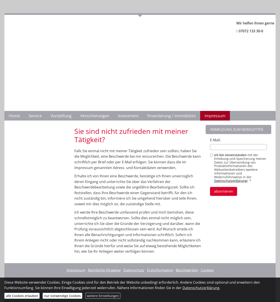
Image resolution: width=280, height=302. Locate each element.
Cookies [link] (207, 270)
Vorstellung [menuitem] (61, 115)
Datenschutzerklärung (230, 181)
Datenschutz (133, 270)
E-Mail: (215, 140)
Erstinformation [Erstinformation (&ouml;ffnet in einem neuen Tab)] (160, 270)
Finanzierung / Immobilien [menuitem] (171, 115)
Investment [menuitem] (128, 115)
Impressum (75, 270)
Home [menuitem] (14, 115)
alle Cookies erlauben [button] (22, 296)
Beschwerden (187, 270)
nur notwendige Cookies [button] (62, 296)
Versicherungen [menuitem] (94, 115)
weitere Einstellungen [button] (103, 296)
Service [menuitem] (35, 115)
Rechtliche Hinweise (104, 270)
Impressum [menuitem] (215, 115)
